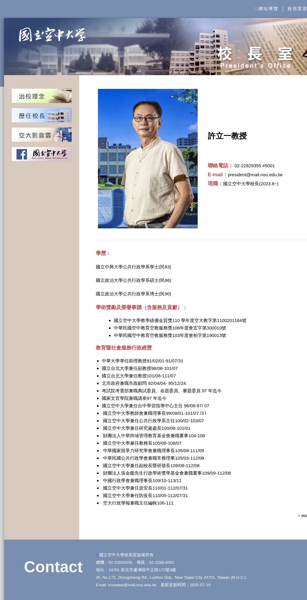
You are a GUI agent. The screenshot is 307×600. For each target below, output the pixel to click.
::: (255, 8)
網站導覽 (268, 8)
